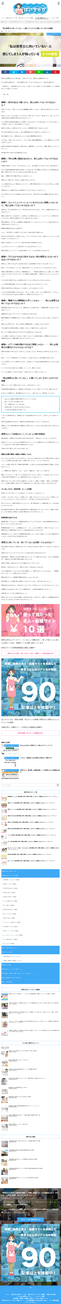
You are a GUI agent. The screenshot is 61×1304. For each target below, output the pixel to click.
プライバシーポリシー (30, 1302)
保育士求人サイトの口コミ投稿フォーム (13, 969)
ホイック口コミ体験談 (9, 943)
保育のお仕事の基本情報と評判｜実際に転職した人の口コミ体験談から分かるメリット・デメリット (31, 828)
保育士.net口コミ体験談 (9, 918)
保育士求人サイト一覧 (11, 18)
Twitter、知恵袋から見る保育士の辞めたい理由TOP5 (36, 758)
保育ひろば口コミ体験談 (9, 892)
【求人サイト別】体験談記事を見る (30, 1219)
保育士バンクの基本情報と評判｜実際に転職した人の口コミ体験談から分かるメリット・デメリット (31, 803)
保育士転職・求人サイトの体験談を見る (30, 733)
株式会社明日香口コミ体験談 (10, 909)
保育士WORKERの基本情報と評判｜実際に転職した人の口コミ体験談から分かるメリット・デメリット (32, 815)
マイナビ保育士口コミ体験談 (10, 901)
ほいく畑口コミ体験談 (9, 905)
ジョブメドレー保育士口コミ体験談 (12, 922)
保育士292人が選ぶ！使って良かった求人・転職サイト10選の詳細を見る (31, 653)
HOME (4, 21)
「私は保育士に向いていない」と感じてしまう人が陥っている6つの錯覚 (42, 21)
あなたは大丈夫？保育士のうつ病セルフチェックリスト (36, 745)
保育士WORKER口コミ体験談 (11, 888)
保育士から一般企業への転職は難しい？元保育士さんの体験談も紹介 (40, 771)
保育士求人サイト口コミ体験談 (25, 18)
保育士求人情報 (7, 965)
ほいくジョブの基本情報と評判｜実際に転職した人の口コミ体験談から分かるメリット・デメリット (31, 860)
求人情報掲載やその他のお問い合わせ (12, 977)
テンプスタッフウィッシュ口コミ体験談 (13, 935)
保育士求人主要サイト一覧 (10, 871)
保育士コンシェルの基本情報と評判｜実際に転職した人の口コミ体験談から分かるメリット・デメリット (32, 809)
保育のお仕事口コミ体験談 (10, 896)
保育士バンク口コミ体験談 (10, 884)
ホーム (2, 18)
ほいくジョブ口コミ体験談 (10, 913)
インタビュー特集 (54, 18)
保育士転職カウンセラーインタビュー (12, 956)
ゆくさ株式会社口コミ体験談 (10, 939)
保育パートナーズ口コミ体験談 (11, 930)
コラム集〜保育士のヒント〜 (42, 18)
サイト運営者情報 (8, 982)
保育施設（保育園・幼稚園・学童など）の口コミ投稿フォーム (18, 973)
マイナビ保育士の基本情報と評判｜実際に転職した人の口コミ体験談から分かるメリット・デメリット (32, 835)
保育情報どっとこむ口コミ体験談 (11, 879)
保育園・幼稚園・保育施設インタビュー (13, 960)
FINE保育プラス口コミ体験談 (10, 926)
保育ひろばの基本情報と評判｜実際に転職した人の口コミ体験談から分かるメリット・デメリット (31, 822)
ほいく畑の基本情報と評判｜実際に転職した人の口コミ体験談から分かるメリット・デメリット (30, 841)
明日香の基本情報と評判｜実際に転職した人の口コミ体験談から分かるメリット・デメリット (30, 854)
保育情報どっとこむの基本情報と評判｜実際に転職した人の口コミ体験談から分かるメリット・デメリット (33, 796)
